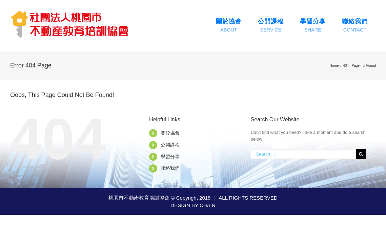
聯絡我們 (170, 168)
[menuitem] (229, 25)
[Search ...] (303, 154)
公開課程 (170, 144)
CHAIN (208, 205)
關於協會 (170, 133)
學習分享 (170, 156)
